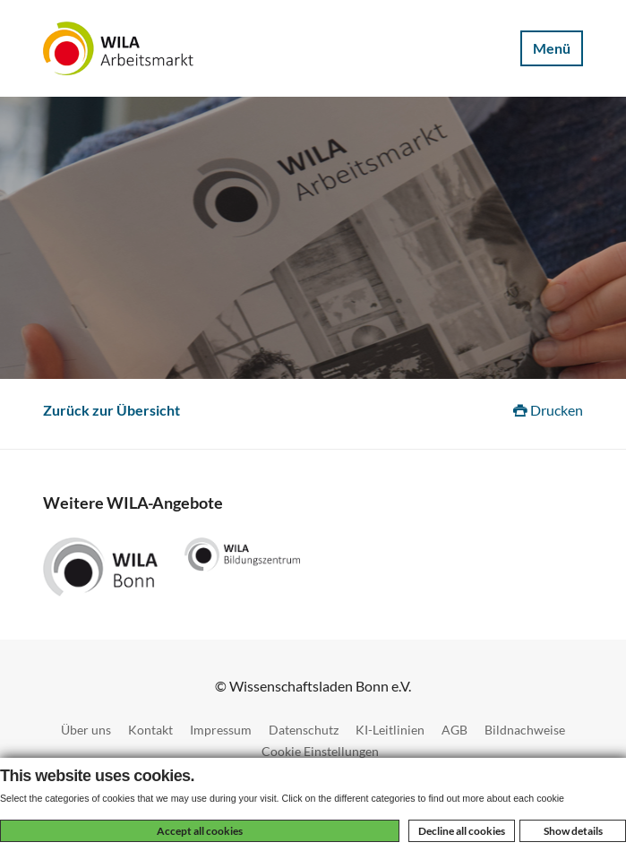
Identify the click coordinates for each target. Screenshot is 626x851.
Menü (551, 47)
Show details (573, 831)
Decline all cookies (461, 831)
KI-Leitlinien (390, 729)
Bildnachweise (525, 729)
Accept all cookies (200, 831)
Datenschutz (304, 729)
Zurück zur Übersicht (111, 409)
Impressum (221, 729)
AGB (454, 729)
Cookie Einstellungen (320, 751)
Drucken (548, 409)
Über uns (86, 729)
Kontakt (150, 729)
